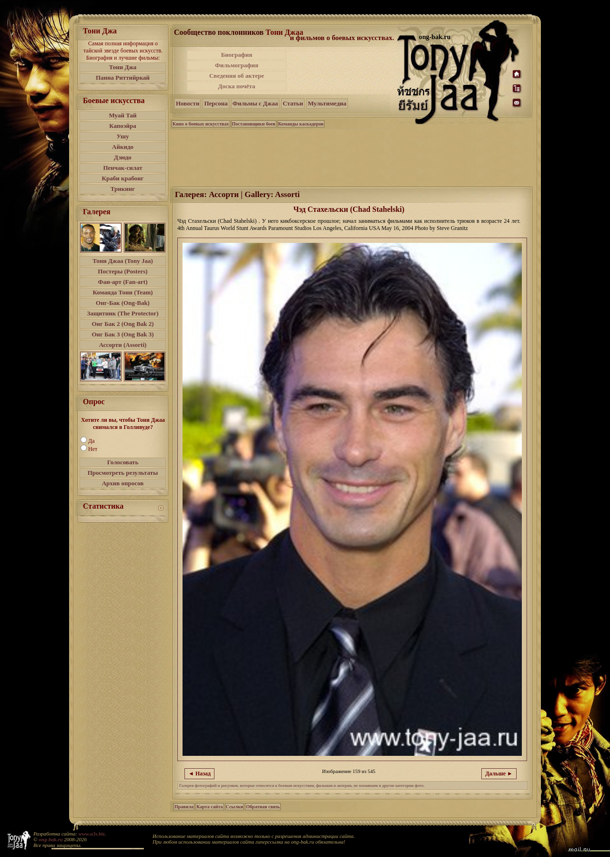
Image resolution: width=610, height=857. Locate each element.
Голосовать (123, 462)
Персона (215, 103)
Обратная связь (263, 806)
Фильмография (236, 65)
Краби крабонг (123, 178)
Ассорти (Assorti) (123, 344)
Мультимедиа (327, 103)
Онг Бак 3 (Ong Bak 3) (122, 334)
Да (91, 441)
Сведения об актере (236, 75)
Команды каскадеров (301, 123)
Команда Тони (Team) (122, 292)
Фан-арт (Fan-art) (123, 281)
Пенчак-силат (122, 167)
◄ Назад (199, 773)
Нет (92, 449)
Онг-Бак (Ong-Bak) (123, 302)
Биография (237, 54)
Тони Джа (123, 67)
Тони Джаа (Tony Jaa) (122, 260)
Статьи (293, 103)
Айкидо (122, 146)
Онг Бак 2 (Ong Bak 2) (122, 323)
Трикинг (123, 188)
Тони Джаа (284, 32)
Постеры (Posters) (122, 271)
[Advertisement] (342, 70)
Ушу (123, 136)
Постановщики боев (253, 123)
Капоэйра (122, 125)
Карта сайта (209, 806)
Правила (183, 806)
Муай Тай (122, 115)
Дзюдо (123, 157)
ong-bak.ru (50, 839)
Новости (187, 103)
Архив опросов (123, 483)
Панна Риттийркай (123, 77)
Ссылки (235, 806)
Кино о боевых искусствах (201, 123)
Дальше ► (499, 773)
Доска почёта (236, 86)
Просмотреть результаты (123, 472)
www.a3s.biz (92, 833)
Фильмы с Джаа (255, 103)
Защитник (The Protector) (123, 313)
